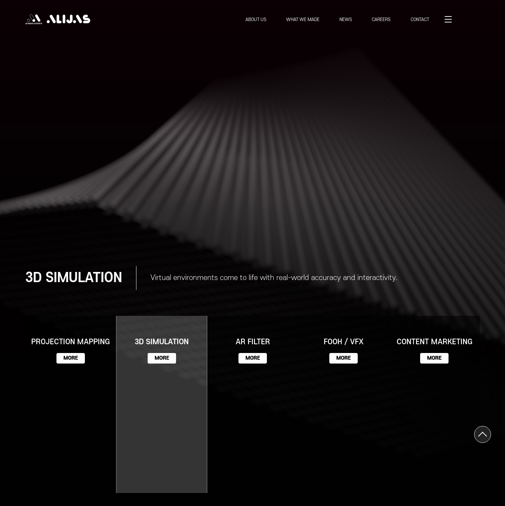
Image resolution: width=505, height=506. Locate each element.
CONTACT (420, 20)
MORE (70, 358)
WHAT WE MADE (302, 20)
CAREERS (381, 20)
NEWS (345, 20)
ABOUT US (256, 20)
